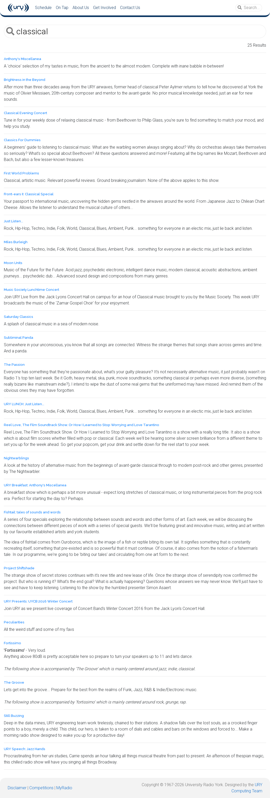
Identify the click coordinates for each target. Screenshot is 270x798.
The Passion (14, 365)
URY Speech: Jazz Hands (24, 749)
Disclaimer (17, 787)
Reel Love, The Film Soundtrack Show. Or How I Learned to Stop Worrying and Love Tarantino (81, 425)
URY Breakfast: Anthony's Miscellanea (35, 485)
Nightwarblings (16, 458)
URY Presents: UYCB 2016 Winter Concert (38, 601)
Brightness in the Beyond (24, 80)
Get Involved (104, 7)
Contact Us (130, 7)
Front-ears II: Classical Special (28, 194)
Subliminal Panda (18, 337)
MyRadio (64, 787)
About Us (81, 7)
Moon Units (13, 263)
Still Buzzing (14, 716)
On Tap (62, 7)
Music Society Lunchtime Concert (31, 290)
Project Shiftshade (19, 568)
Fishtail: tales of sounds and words (32, 512)
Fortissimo (12, 643)
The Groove (14, 682)
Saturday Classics (18, 317)
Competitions (41, 787)
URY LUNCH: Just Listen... (24, 404)
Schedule (43, 7)
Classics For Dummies (22, 140)
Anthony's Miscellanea (22, 59)
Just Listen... (13, 221)
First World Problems (21, 173)
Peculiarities (14, 622)
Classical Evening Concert (25, 113)
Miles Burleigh (16, 242)
